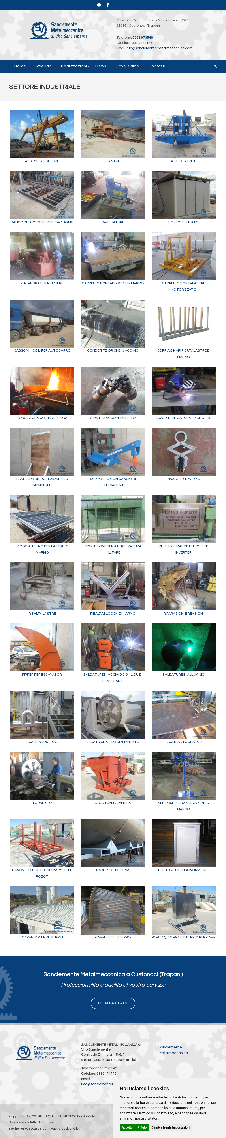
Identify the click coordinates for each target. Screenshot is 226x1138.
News (100, 66)
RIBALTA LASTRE (42, 613)
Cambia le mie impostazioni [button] (171, 1127)
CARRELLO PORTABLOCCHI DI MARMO (113, 283)
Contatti (157, 66)
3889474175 (107, 1073)
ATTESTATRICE (183, 161)
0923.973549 (142, 37)
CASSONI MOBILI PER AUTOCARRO (42, 350)
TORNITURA (42, 803)
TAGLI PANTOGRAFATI (183, 742)
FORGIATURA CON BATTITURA (42, 418)
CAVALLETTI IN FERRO (113, 937)
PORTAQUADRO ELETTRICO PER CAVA (183, 937)
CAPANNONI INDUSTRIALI (42, 937)
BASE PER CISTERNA (113, 870)
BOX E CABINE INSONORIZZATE (183, 870)
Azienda (43, 66)
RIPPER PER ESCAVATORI (42, 674)
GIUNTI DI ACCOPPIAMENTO (113, 418)
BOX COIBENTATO (183, 222)
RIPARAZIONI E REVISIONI (183, 613)
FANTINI (113, 161)
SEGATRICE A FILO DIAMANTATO (112, 742)
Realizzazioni (74, 66)
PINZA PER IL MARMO (183, 478)
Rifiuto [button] (142, 1127)
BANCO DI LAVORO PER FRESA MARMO (42, 222)
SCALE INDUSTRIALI (42, 742)
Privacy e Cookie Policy (64, 1128)
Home (20, 66)
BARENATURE (113, 222)
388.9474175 (142, 43)
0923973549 (107, 1068)
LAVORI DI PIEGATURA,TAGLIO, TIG (184, 418)
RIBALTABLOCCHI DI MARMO (113, 613)
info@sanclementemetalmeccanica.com (159, 48)
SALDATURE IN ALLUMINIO (184, 674)
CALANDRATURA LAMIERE (42, 283)
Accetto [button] (127, 1127)
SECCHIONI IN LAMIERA (113, 803)
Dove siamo (127, 66)
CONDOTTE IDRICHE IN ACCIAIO (113, 350)
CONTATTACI (113, 1003)
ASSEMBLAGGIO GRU (42, 161)
